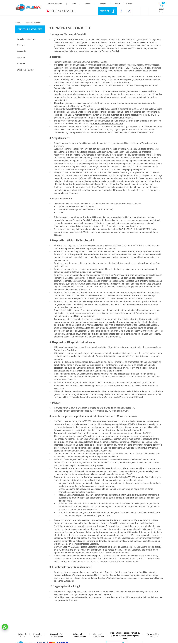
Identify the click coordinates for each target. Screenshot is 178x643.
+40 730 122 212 (63, 11)
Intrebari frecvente (55, 4)
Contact (117, 4)
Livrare (73, 4)
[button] (5, 627)
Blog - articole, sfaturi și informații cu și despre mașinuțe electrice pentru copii (125, 635)
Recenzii (102, 4)
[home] (29, 7)
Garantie (87, 4)
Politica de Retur (26, 70)
